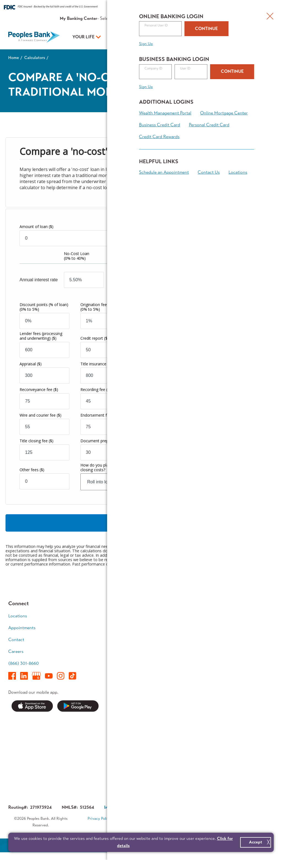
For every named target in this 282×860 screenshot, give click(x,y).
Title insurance (96, 364)
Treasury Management (189, 662)
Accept (255, 842)
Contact (221, 18)
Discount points (44, 307)
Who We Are (189, 720)
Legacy (239, 665)
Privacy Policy (99, 818)
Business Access (192, 647)
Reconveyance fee (39, 389)
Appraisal (31, 364)
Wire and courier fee (40, 415)
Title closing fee (36, 441)
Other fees (32, 470)
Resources (180, 18)
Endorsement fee (98, 415)
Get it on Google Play (78, 706)
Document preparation (103, 441)
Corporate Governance (171, 807)
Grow (182, 637)
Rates (161, 18)
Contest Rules (135, 780)
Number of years (170, 226)
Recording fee (95, 389)
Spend (127, 616)
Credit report (94, 338)
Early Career (244, 616)
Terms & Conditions (136, 818)
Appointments (245, 18)
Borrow (128, 637)
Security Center (136, 730)
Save (126, 626)
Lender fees (41, 336)
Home (13, 57)
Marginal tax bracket (176, 345)
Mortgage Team (136, 647)
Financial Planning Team (249, 680)
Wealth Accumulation (245, 640)
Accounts (186, 616)
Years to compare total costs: (233, 345)
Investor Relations (194, 751)
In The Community (194, 741)
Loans (182, 626)
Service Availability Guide (139, 745)
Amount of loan (36, 226)
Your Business (126, 36)
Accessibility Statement (181, 818)
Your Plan (171, 36)
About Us (201, 18)
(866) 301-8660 (23, 663)
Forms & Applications (141, 770)
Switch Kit (131, 759)
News (126, 720)
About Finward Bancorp (191, 766)
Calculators (34, 57)
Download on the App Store (32, 706)
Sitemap (144, 826)
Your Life (83, 36)
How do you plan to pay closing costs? (101, 468)
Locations (17, 616)
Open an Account (230, 37)
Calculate (141, 523)
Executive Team (191, 730)
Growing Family (247, 626)
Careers (15, 651)
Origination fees (104, 307)
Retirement (243, 655)
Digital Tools (133, 658)
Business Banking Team (193, 680)
